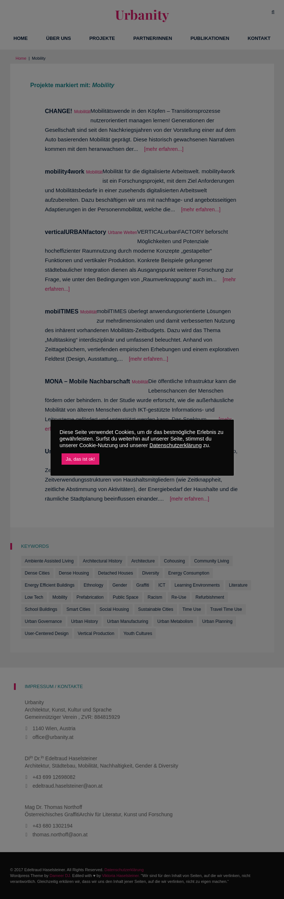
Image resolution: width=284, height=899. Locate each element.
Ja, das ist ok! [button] (80, 459)
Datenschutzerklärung (176, 445)
